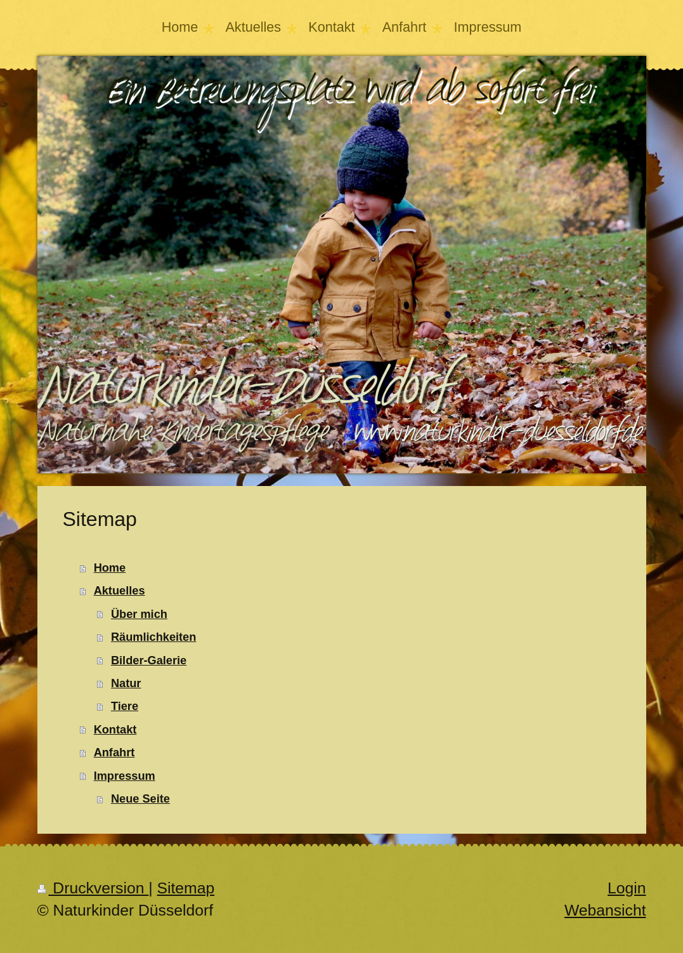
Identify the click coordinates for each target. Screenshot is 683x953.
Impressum (124, 776)
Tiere (124, 706)
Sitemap (186, 888)
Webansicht (605, 910)
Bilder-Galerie (148, 660)
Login (627, 888)
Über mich (139, 614)
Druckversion (93, 888)
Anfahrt (114, 752)
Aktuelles (119, 590)
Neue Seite (140, 798)
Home (110, 568)
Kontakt (115, 729)
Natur (126, 683)
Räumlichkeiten (153, 637)
